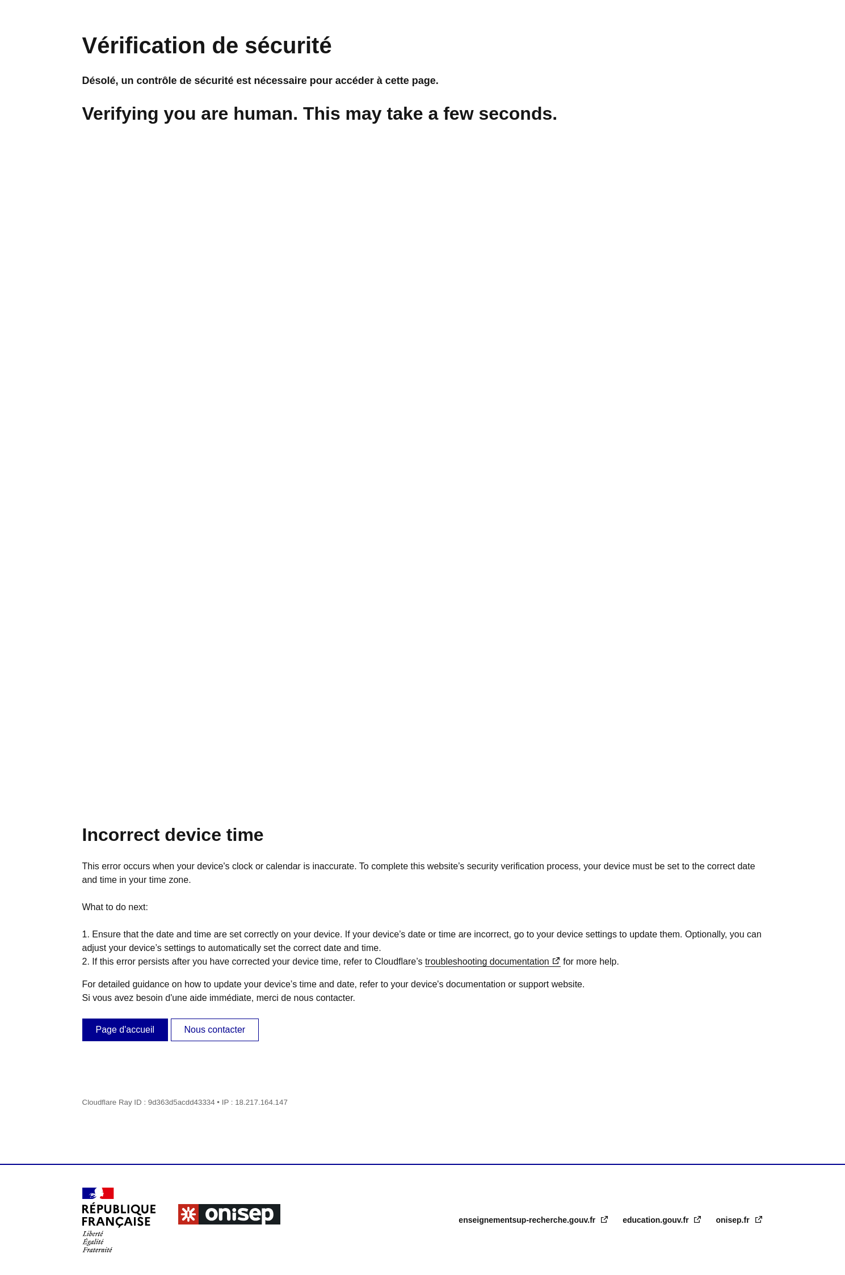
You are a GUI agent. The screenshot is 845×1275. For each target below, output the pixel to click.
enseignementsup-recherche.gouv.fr (528, 1219)
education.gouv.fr (657, 1219)
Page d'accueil (125, 1029)
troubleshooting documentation (487, 961)
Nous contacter (215, 1029)
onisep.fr (733, 1219)
